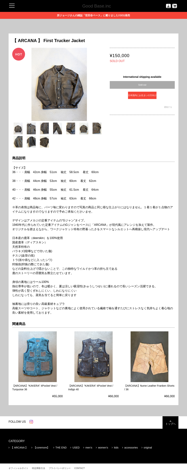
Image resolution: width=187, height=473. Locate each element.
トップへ (170, 422)
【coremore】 (41, 447)
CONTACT (79, 468)
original (148, 447)
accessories (131, 447)
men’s (88, 447)
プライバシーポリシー (60, 468)
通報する (168, 107)
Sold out (142, 85)
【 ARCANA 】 (19, 447)
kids (116, 447)
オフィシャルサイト (18, 468)
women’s (103, 447)
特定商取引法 (38, 468)
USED (76, 447)
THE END (61, 447)
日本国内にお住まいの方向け (142, 95)
